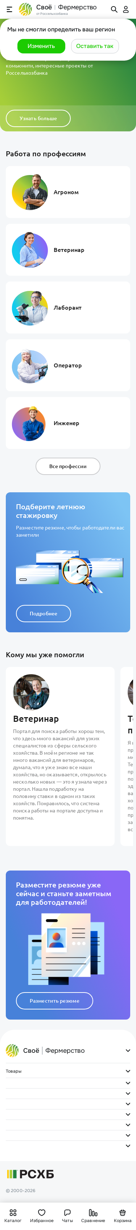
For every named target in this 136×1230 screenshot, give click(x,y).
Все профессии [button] (68, 466)
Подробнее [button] (43, 613)
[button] (41, 46)
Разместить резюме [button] (54, 1001)
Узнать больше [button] (38, 118)
